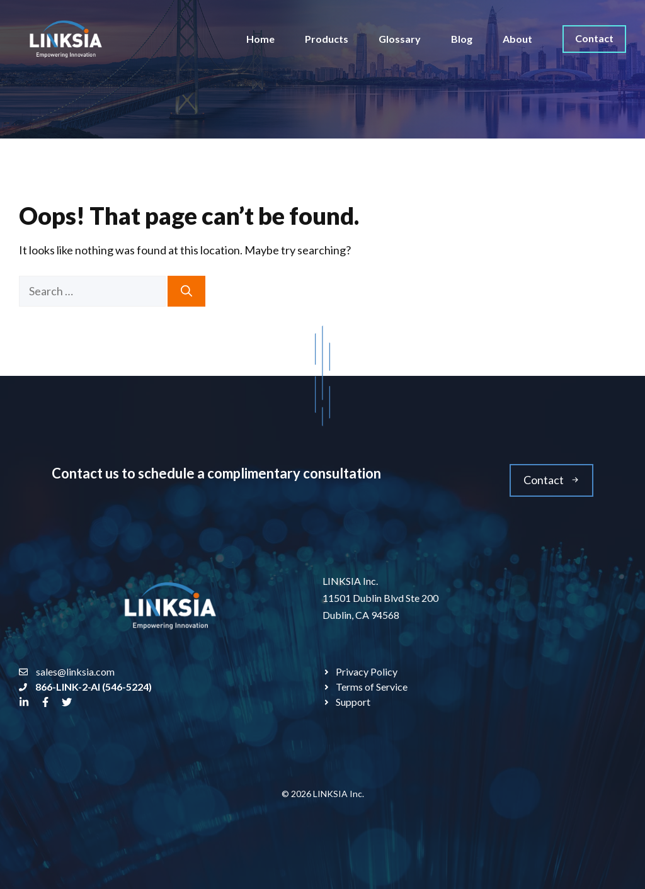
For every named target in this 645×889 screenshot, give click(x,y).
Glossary (400, 39)
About (517, 39)
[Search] (186, 291)
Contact (594, 38)
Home (260, 39)
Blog (461, 39)
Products (326, 39)
